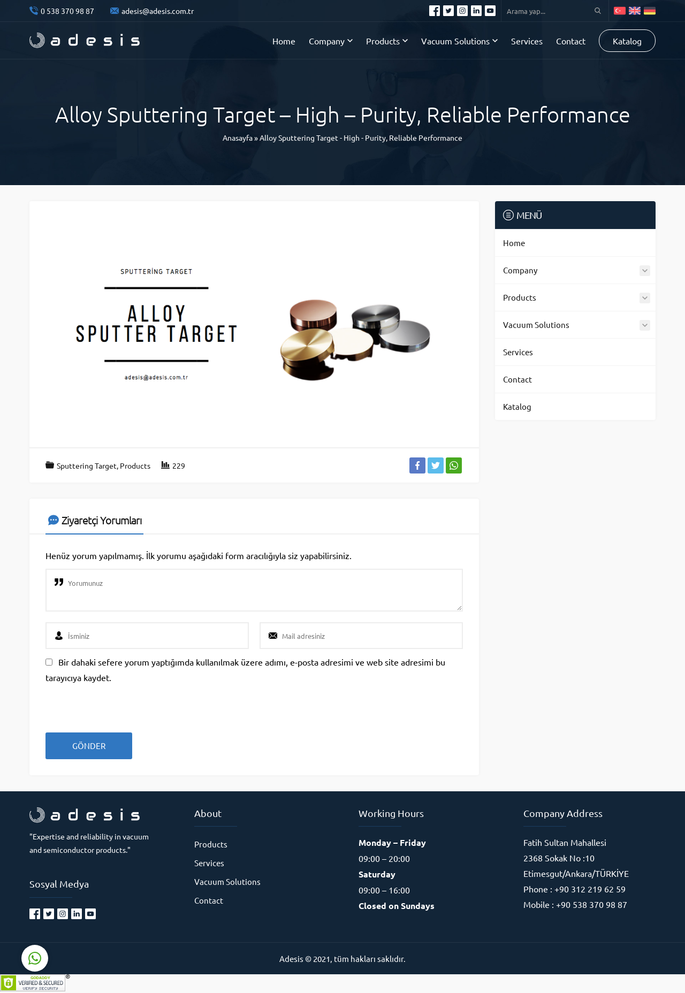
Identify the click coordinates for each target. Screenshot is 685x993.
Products (135, 465)
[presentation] (118, 704)
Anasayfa (238, 137)
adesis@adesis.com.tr (157, 11)
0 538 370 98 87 (67, 11)
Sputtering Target (87, 465)
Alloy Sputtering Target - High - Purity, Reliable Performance (361, 137)
